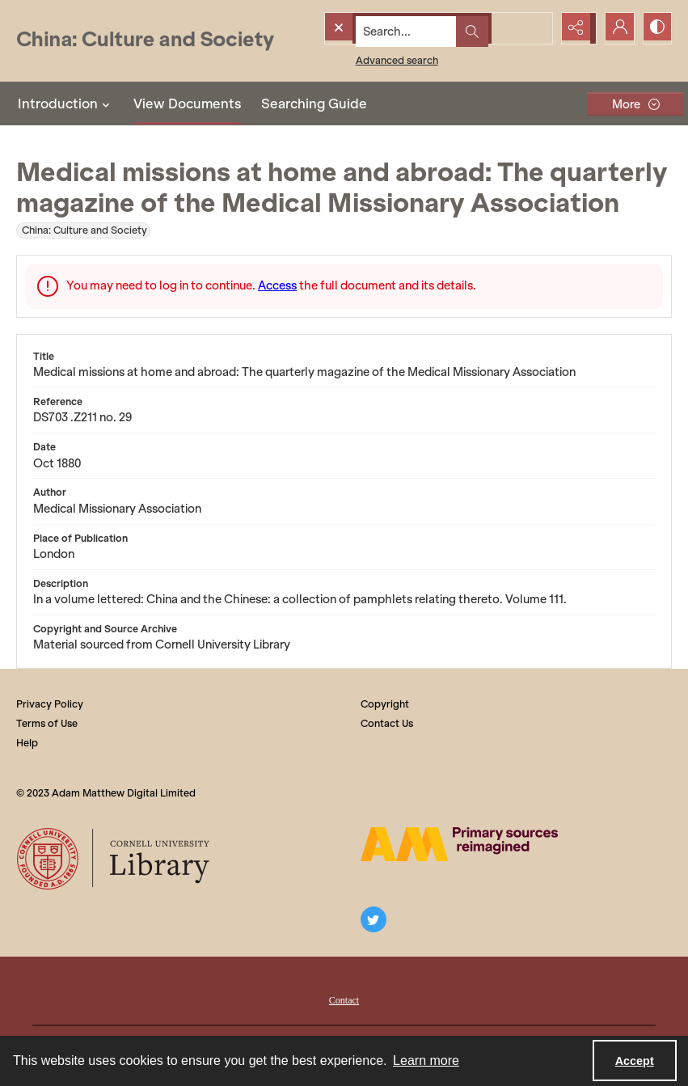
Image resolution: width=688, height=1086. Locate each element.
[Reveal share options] (574, 28)
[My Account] (615, 28)
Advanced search (367, 57)
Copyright (385, 704)
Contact (344, 1000)
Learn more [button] (426, 1060)
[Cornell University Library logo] (114, 858)
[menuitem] (344, 998)
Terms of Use (47, 723)
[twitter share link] (373, 919)
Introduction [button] (66, 103)
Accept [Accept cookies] (634, 1060)
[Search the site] (407, 28)
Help (27, 743)
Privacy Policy (49, 704)
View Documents (187, 103)
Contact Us (387, 723)
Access (277, 285)
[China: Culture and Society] (145, 40)
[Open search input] (534, 28)
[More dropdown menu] (635, 104)
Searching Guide (314, 103)
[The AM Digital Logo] (459, 844)
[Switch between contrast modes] (655, 28)
